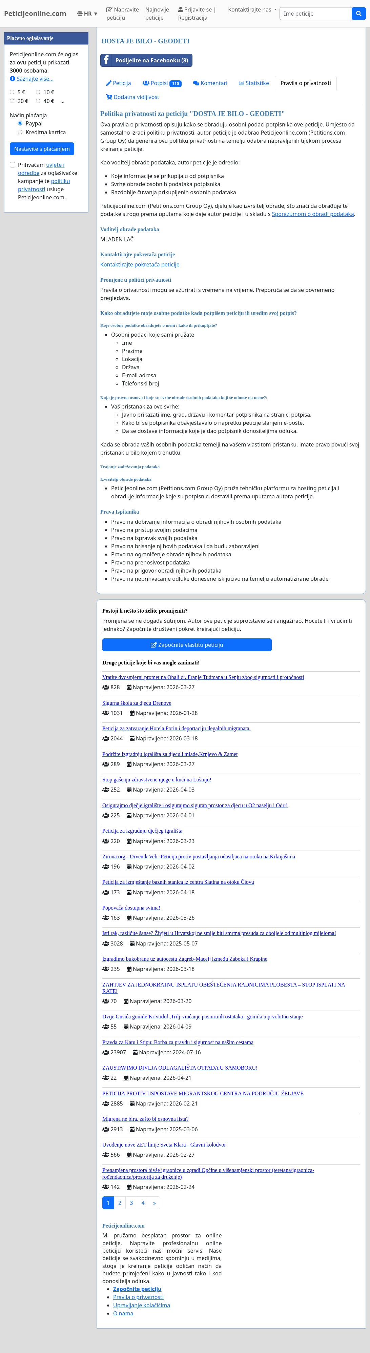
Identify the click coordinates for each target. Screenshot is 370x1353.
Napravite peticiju (122, 13)
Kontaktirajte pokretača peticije (140, 264)
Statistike (254, 83)
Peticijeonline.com (35, 13)
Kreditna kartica (46, 335)
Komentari (210, 83)
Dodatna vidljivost (132, 97)
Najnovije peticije (157, 13)
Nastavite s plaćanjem (42, 352)
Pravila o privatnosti (306, 83)
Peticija (118, 83)
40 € (48, 304)
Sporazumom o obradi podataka (313, 214)
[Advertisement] (46, 129)
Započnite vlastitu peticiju (187, 645)
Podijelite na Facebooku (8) (144, 60)
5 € (21, 295)
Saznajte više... (32, 282)
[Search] (316, 13)
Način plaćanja (28, 318)
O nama (123, 1313)
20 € (23, 304)
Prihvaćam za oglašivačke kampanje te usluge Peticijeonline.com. (47, 384)
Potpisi (162, 83)
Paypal (34, 327)
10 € (48, 295)
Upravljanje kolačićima (141, 1305)
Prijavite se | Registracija (197, 13)
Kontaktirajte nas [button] (250, 9)
